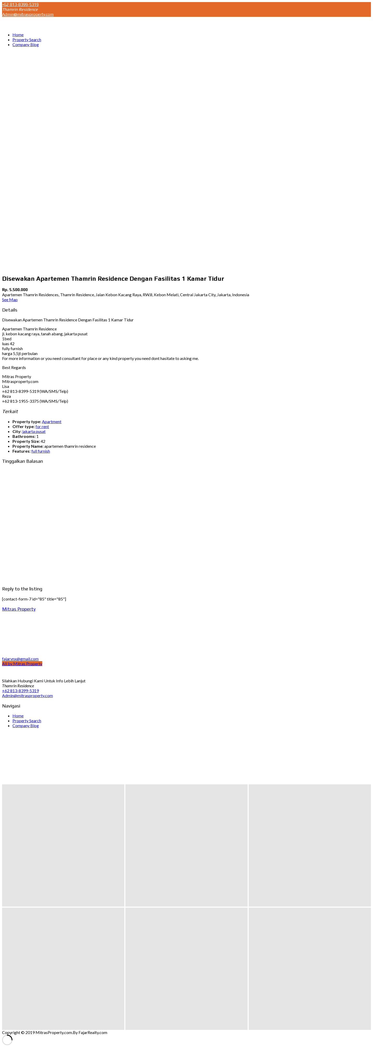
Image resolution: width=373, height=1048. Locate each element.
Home (18, 715)
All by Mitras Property (22, 663)
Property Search (26, 720)
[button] (63, 845)
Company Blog (25, 725)
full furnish (40, 451)
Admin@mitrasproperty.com (28, 14)
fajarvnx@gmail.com (20, 658)
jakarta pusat (34, 431)
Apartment (51, 421)
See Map (10, 299)
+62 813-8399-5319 (20, 4)
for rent (42, 426)
